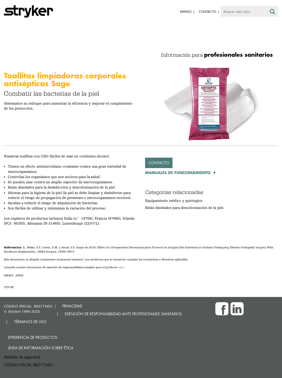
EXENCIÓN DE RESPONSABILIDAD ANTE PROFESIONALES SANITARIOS (123, 313)
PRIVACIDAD (72, 305)
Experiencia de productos (32, 337)
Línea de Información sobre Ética (40, 347)
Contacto (158, 162)
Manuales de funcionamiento (178, 172)
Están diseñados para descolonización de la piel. (184, 207)
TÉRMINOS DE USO (30, 321)
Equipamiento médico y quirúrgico (174, 200)
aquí (121, 267)
